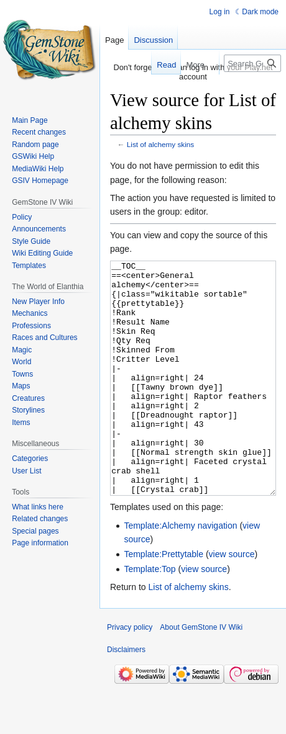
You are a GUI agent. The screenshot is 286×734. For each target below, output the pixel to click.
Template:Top (149, 615)
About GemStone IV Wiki (201, 673)
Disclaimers (126, 696)
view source (232, 601)
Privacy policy (129, 673)
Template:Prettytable (163, 601)
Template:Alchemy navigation (180, 572)
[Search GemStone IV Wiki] (252, 63)
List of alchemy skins (160, 144)
